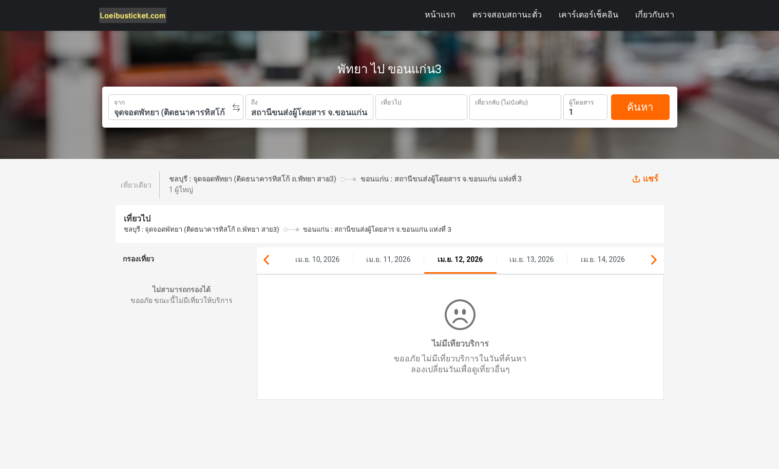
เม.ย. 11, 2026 (388, 259)
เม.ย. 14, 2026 (603, 259)
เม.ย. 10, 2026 (317, 259)
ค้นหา (640, 107)
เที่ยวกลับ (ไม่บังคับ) (501, 101)
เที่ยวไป (391, 101)
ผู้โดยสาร (581, 101)
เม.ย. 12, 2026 (460, 259)
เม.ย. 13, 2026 (531, 259)
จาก (119, 101)
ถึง (254, 101)
